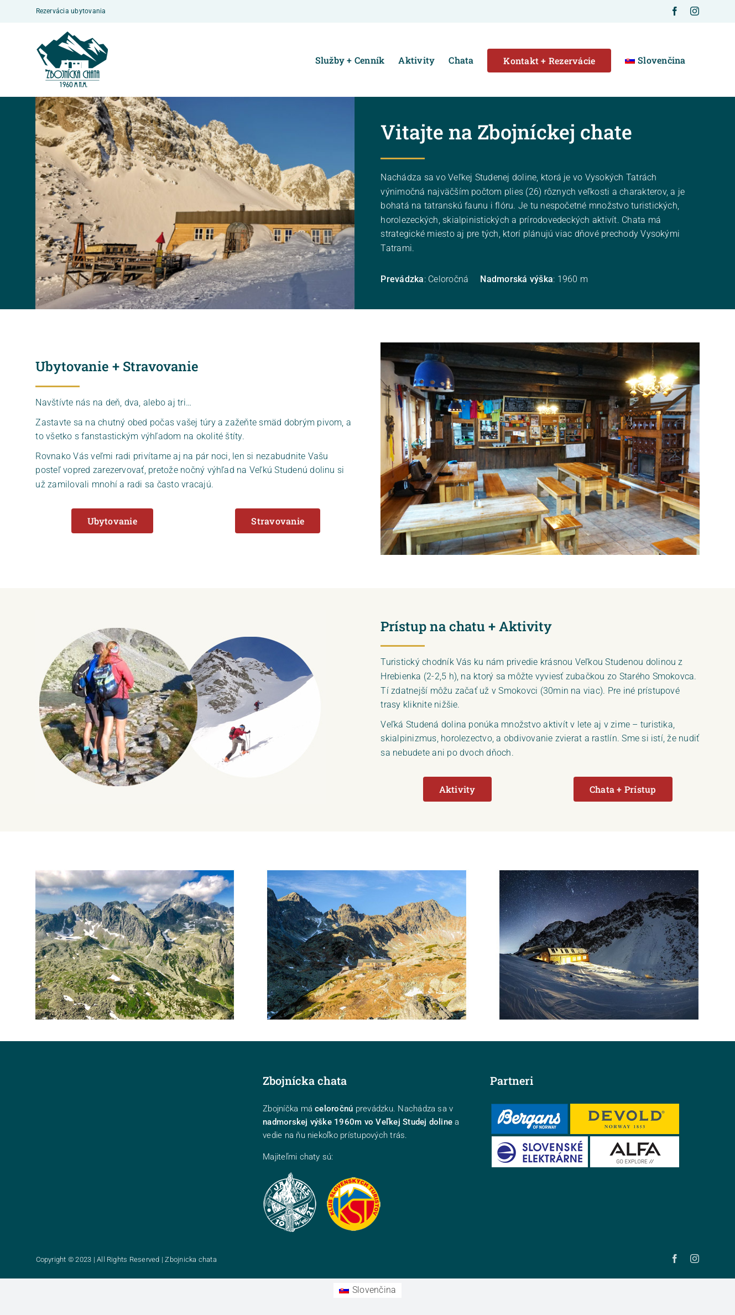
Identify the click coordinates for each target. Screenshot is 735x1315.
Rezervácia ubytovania (71, 11)
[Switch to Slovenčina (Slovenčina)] (367, 1290)
